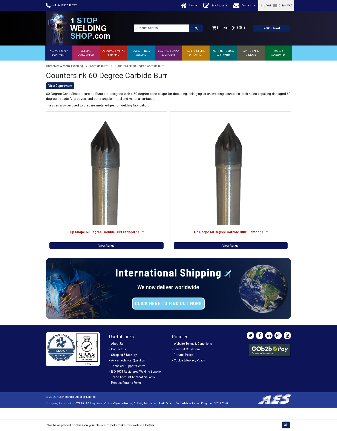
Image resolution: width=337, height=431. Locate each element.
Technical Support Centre (128, 366)
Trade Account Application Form (133, 377)
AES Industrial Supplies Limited (76, 396)
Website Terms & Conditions (193, 343)
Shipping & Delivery (124, 355)
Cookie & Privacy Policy (189, 360)
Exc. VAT (287, 5)
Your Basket (271, 28)
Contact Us (244, 5)
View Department (60, 85)
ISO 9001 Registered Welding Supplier (136, 371)
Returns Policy (183, 355)
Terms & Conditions (187, 349)
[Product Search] (196, 28)
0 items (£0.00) (228, 27)
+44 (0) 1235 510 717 (61, 5)
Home (189, 5)
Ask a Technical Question (128, 360)
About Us (117, 343)
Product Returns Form (126, 382)
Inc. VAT (266, 5)
